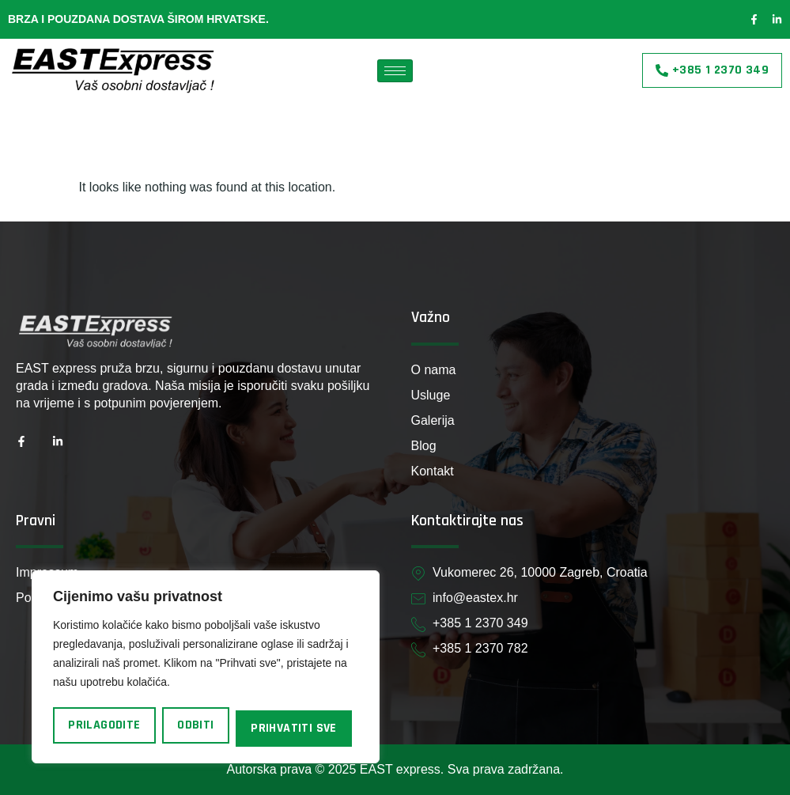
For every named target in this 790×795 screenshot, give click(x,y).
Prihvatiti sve (294, 728)
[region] (206, 666)
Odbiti (195, 725)
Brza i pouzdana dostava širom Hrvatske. (138, 19)
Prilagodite (104, 725)
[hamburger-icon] (395, 70)
